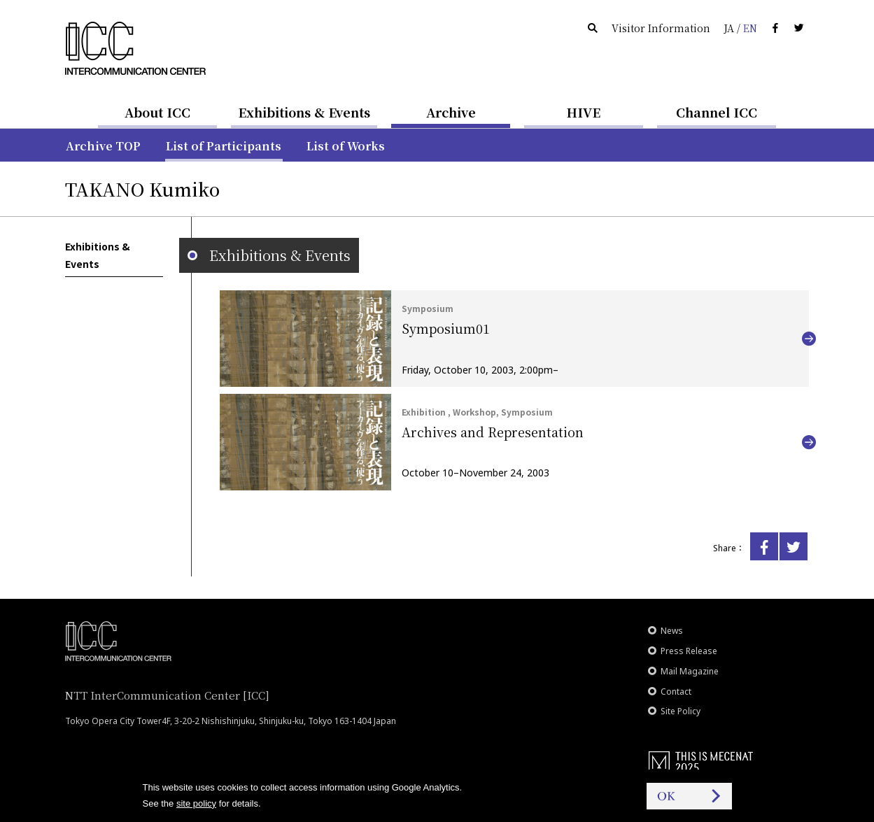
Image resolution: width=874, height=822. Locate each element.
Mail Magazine (690, 671)
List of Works (345, 146)
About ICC (157, 112)
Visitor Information (661, 28)
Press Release (689, 651)
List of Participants (223, 146)
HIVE (583, 112)
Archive (451, 112)
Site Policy (680, 711)
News (672, 631)
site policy (196, 803)
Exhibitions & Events (304, 112)
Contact (676, 691)
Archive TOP (103, 146)
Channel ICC (716, 112)
